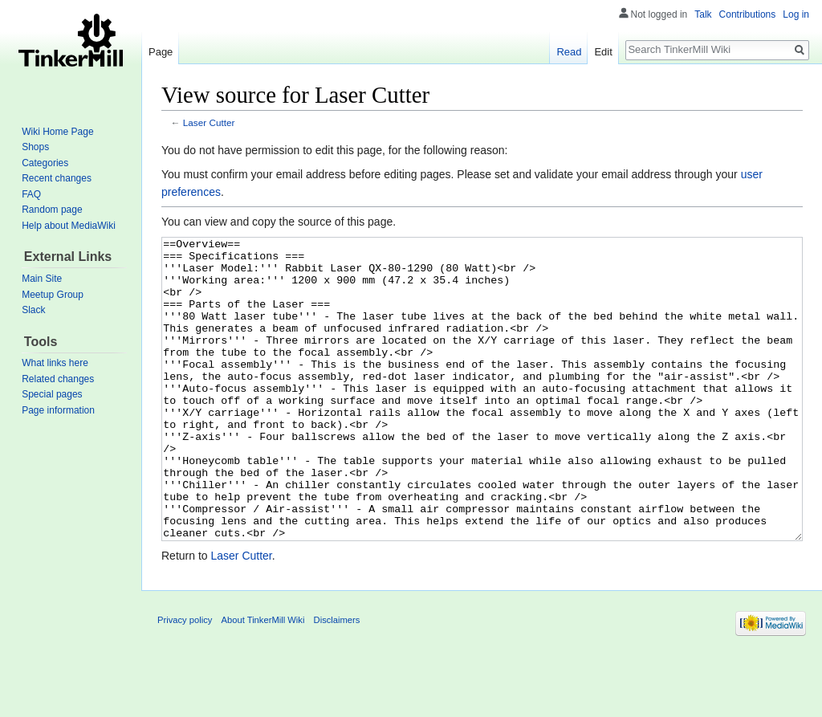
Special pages (52, 394)
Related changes (58, 379)
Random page (52, 209)
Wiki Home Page (57, 131)
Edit (603, 52)
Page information (58, 410)
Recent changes (57, 178)
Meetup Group (52, 294)
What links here (55, 363)
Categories (45, 163)
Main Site (42, 278)
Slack (33, 310)
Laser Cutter (209, 122)
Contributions (747, 14)
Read (568, 52)
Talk (702, 14)
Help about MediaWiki (69, 225)
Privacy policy (184, 680)
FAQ (31, 194)
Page (161, 52)
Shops (35, 147)
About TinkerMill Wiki (263, 680)
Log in (796, 14)
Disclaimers (337, 680)
